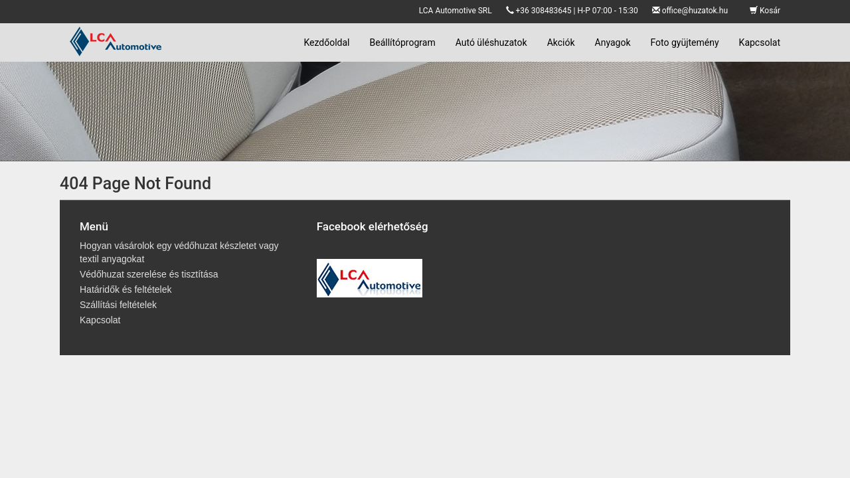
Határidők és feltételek (126, 289)
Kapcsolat (759, 42)
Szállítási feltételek (118, 304)
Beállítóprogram (403, 42)
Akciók (561, 42)
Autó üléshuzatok (491, 42)
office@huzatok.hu (695, 10)
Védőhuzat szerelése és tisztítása (149, 274)
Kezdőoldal (326, 42)
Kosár (765, 10)
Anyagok (613, 42)
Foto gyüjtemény (685, 42)
